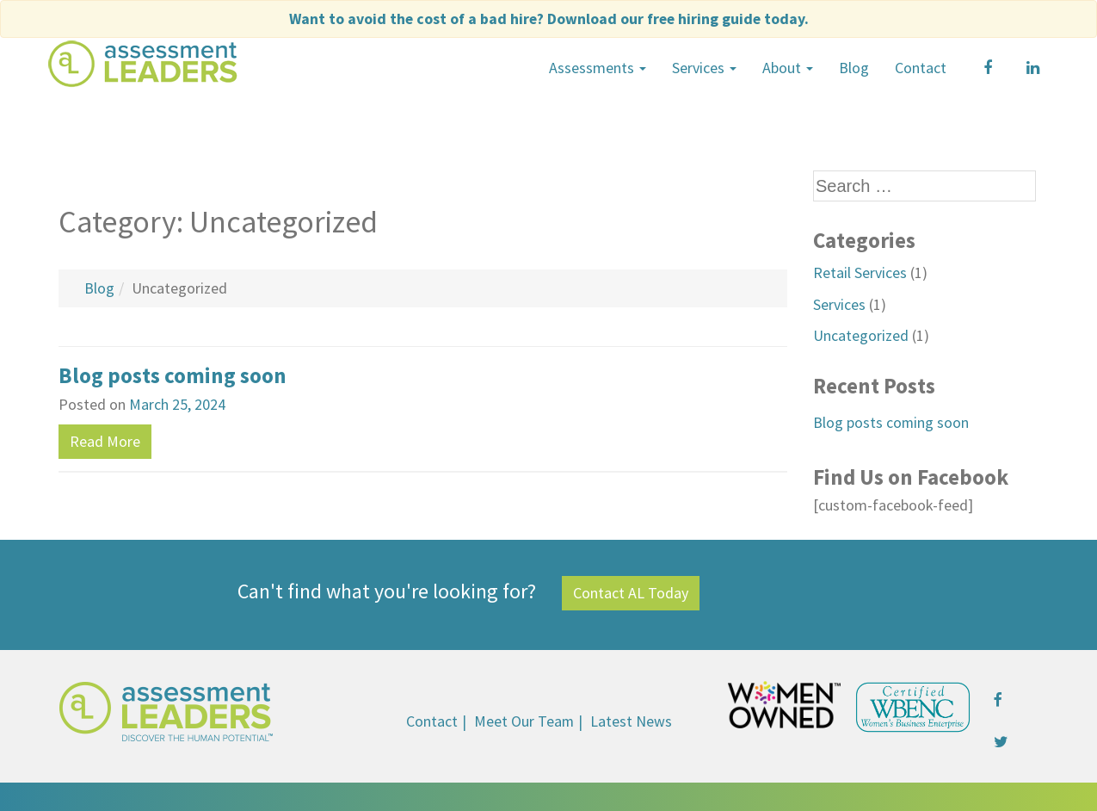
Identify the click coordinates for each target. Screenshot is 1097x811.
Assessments (597, 67)
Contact (920, 67)
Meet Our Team (524, 718)
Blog (854, 67)
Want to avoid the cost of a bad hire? (548, 18)
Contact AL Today (630, 590)
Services (704, 67)
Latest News (632, 718)
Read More (105, 439)
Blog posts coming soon (173, 374)
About (787, 67)
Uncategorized (861, 334)
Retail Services (860, 272)
